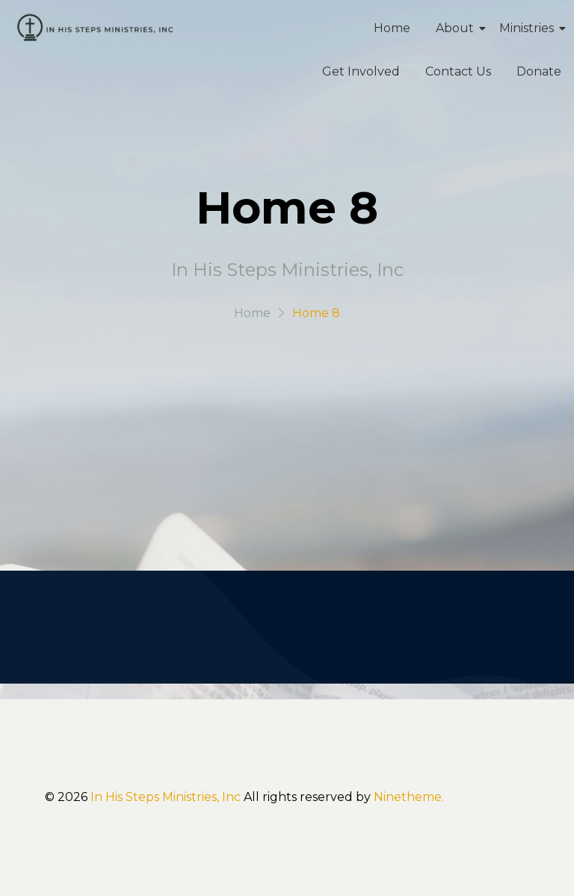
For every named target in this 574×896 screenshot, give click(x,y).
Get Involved (361, 71)
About (457, 28)
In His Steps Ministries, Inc (165, 797)
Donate (538, 71)
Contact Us (458, 71)
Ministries (529, 28)
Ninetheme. (409, 797)
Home (392, 28)
